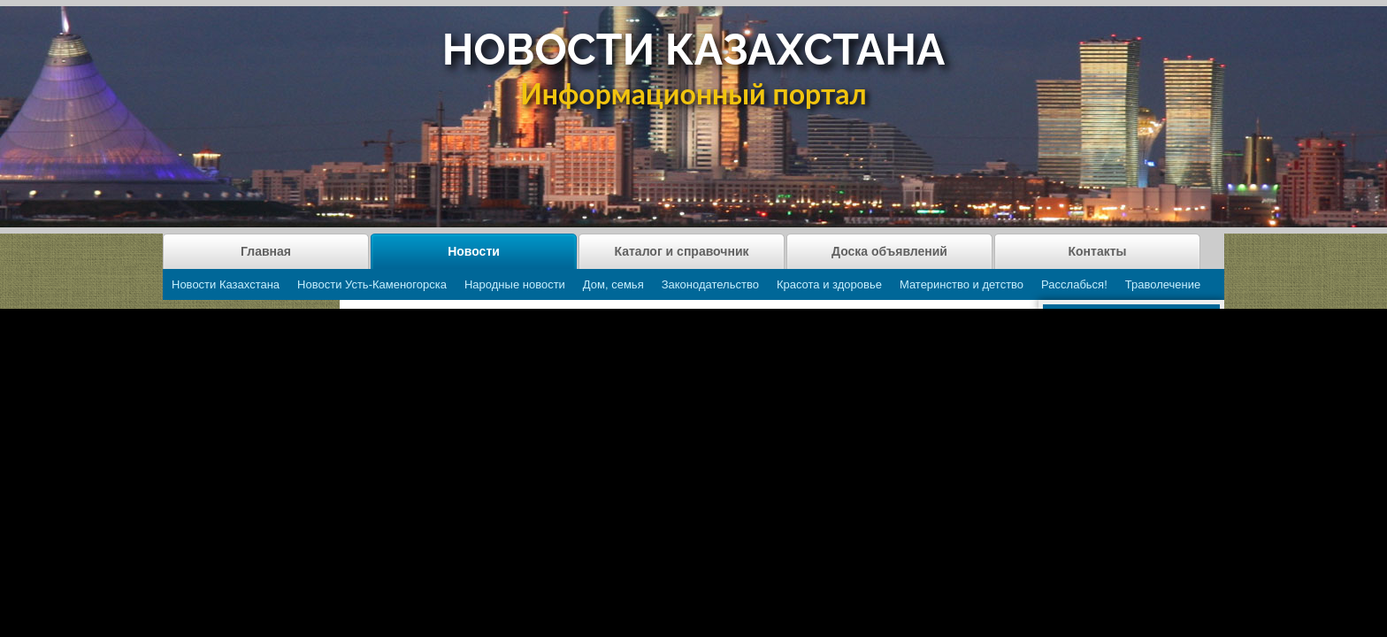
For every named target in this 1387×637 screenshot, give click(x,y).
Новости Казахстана (226, 284)
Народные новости (514, 284)
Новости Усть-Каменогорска (372, 284)
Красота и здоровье (829, 284)
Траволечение (1162, 284)
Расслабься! (1074, 284)
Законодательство (710, 284)
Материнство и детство (961, 284)
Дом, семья (613, 284)
